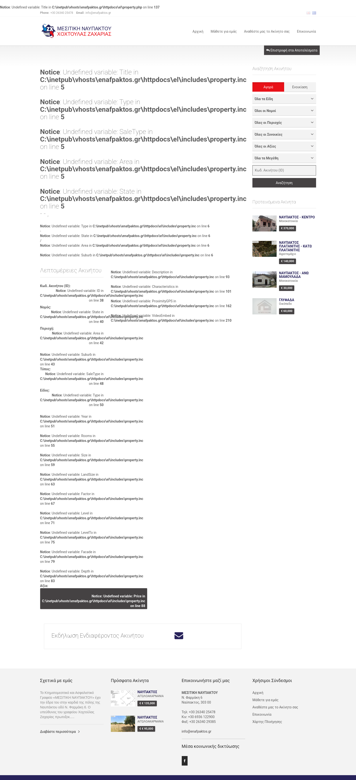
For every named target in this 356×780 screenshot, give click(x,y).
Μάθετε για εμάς (224, 31)
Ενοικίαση (299, 87)
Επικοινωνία (306, 31)
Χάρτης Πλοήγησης (267, 722)
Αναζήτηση (284, 183)
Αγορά (268, 87)
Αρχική (197, 31)
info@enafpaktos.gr (197, 731)
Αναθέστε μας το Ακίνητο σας (267, 31)
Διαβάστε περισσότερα (58, 732)
